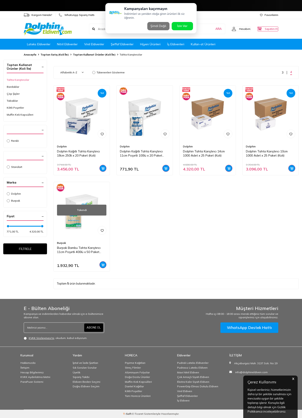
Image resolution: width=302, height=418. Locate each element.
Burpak (13, 200)
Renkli (13, 140)
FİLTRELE (25, 249)
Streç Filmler (133, 367)
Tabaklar (12, 100)
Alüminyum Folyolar (137, 372)
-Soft (127, 413)
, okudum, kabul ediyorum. (55, 338)
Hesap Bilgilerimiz (32, 372)
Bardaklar (13, 86)
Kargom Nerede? (38, 15)
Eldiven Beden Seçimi (86, 381)
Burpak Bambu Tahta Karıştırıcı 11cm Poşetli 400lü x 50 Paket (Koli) (79, 250)
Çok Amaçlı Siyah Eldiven (193, 377)
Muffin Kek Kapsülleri (20, 114)
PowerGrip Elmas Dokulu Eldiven (197, 386)
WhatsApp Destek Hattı (249, 327)
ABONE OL (93, 328)
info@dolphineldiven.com (251, 372)
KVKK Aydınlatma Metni (35, 377)
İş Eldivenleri (175, 44)
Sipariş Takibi (81, 377)
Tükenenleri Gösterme (108, 72)
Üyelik (76, 372)
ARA (210, 29)
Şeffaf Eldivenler (122, 44)
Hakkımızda (27, 362)
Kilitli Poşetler (15, 107)
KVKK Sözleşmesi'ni (41, 338)
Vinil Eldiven (184, 391)
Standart (14, 167)
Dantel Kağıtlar (134, 386)
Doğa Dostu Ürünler (137, 377)
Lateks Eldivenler (38, 44)
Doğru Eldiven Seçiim (86, 386)
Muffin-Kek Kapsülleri (138, 381)
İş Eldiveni (183, 400)
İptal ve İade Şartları (85, 362)
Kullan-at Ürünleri (203, 44)
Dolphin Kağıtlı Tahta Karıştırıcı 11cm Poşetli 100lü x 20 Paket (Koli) (141, 153)
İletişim (24, 367)
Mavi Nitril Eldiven (188, 372)
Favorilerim (269, 15)
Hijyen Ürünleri (150, 44)
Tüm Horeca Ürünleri (138, 396)
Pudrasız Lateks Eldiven (192, 367)
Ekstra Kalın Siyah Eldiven (193, 381)
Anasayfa (30, 54)
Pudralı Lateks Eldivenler (192, 362)
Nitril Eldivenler (67, 44)
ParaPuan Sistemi (31, 381)
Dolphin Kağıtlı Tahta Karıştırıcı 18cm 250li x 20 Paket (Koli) (78, 153)
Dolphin (14, 193)
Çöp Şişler (13, 93)
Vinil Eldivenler (94, 44)
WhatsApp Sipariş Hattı (76, 15)
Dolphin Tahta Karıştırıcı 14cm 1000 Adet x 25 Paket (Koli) (204, 153)
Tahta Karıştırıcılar (18, 79)
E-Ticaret (137, 413)
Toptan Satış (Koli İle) (54, 54)
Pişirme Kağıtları (135, 362)
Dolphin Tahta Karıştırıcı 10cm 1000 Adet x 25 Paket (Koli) (267, 153)
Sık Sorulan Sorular (85, 367)
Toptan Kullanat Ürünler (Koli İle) (94, 54)
